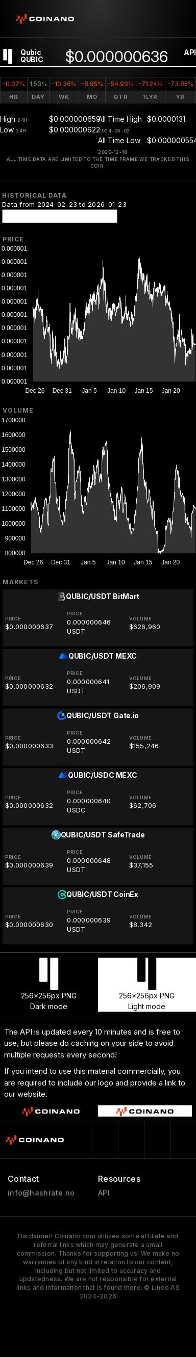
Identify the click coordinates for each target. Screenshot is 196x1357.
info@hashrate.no (41, 1193)
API (190, 52)
